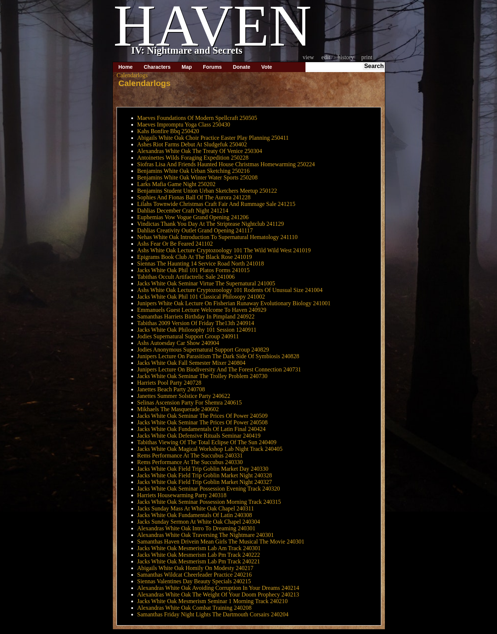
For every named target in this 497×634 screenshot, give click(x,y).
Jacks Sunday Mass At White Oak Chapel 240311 (195, 508)
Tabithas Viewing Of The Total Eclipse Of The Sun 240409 (206, 442)
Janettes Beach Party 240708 (171, 389)
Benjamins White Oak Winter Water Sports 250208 (197, 177)
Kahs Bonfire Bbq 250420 (168, 131)
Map (187, 67)
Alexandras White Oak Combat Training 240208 (194, 608)
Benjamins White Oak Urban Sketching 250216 (193, 171)
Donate (241, 67)
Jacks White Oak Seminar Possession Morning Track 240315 (209, 502)
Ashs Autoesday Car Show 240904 (178, 343)
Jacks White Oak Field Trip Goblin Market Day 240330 (202, 469)
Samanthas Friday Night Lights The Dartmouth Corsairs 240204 (213, 614)
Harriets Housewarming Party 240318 (181, 495)
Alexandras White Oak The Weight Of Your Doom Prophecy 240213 (218, 594)
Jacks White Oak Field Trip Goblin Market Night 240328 (204, 475)
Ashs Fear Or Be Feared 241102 (175, 244)
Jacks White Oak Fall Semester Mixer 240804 (191, 363)
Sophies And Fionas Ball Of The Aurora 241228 (194, 197)
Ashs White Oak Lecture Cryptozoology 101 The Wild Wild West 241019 (224, 250)
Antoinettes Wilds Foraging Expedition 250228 (192, 157)
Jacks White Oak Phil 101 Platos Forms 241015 (193, 270)
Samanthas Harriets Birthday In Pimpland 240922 (196, 316)
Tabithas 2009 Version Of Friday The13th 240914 (195, 323)
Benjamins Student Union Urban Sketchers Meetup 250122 (207, 191)
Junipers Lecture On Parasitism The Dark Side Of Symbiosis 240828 (218, 356)
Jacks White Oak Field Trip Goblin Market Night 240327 (204, 482)
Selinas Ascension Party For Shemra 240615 (189, 402)
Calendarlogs (144, 83)
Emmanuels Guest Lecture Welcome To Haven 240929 (202, 310)
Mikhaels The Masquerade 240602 (178, 409)
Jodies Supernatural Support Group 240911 (188, 336)
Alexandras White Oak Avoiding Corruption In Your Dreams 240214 (218, 588)
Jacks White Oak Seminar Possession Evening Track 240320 (208, 488)
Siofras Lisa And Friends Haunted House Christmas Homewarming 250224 (226, 164)
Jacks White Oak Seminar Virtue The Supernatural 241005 (206, 283)
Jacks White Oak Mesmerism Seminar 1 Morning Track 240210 (212, 601)
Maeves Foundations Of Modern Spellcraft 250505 (197, 118)
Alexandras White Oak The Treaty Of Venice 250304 (199, 151)
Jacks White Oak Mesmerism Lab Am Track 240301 (199, 548)
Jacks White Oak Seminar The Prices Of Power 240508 (202, 422)
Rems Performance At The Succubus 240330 (190, 462)
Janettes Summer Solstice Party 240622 (183, 396)
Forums (212, 67)
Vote (266, 67)
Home (125, 67)
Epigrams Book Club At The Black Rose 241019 (194, 257)
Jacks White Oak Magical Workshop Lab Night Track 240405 (209, 449)
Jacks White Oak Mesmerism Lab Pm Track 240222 (198, 555)
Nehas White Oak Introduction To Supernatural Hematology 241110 (217, 237)
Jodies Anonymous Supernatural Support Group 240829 (203, 349)
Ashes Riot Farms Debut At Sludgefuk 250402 (192, 144)
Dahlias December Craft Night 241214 (182, 210)
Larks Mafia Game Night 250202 (176, 184)
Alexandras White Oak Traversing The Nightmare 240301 (205, 535)
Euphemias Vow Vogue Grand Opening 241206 (192, 217)
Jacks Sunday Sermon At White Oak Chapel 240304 (198, 522)
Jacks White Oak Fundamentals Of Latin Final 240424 (201, 429)
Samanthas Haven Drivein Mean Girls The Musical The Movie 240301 (220, 541)
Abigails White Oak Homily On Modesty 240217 (195, 568)
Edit (325, 57)
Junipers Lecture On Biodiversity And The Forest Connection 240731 (219, 369)
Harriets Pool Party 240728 (169, 383)
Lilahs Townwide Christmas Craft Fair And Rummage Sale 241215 (216, 204)
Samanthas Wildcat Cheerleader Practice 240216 (194, 574)
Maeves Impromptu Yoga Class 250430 (183, 124)
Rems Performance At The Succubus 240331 (190, 455)
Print (366, 57)
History (345, 57)
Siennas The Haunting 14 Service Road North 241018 (200, 263)
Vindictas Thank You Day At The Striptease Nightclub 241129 (210, 224)
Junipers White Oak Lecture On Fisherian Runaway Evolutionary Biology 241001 (233, 303)
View (308, 57)
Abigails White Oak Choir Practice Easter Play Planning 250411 (213, 138)
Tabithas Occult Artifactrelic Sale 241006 (186, 277)
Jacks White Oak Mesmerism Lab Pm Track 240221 (198, 561)
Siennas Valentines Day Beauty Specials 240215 (194, 581)
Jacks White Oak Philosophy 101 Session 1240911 (196, 330)
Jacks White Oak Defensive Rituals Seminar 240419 (199, 435)
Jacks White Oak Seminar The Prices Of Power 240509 (202, 416)
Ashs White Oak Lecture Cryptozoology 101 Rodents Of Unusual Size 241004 (230, 290)
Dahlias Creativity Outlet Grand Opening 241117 (195, 230)
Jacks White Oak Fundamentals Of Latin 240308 (194, 515)
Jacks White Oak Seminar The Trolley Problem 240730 (202, 376)
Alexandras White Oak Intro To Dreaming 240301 (196, 528)
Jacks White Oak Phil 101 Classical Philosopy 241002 (201, 296)
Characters (157, 67)
